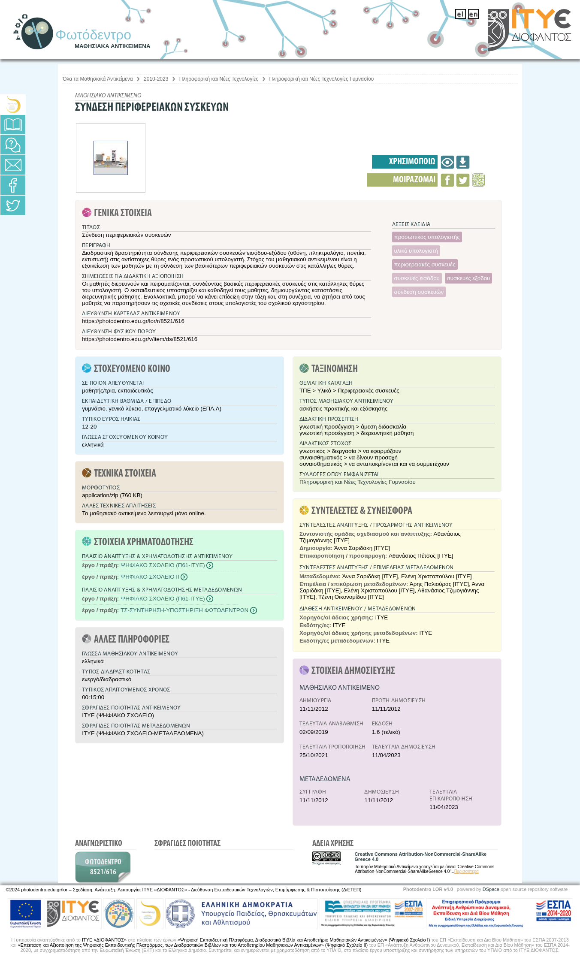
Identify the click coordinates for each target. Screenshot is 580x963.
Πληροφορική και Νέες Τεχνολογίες (218, 79)
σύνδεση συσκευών (419, 292)
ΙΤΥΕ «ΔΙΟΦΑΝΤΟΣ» (104, 939)
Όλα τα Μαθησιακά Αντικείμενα (98, 79)
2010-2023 (156, 79)
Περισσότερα (466, 871)
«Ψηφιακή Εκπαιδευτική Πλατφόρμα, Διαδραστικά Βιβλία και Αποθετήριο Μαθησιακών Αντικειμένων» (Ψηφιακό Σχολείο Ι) (304, 939)
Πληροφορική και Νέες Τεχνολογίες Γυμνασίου (321, 79)
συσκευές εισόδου (417, 278)
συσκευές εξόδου (468, 278)
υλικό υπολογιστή (416, 251)
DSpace (491, 889)
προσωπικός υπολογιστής (427, 237)
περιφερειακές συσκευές (425, 264)
